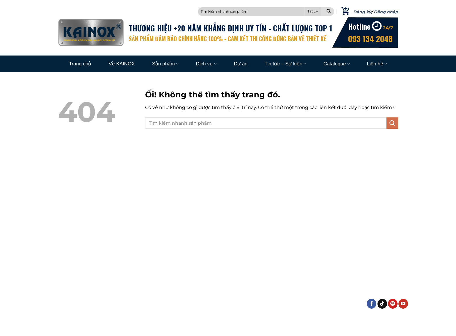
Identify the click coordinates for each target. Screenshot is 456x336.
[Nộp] (328, 11)
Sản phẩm (165, 64)
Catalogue (336, 64)
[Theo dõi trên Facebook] (371, 304)
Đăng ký (362, 12)
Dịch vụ (206, 64)
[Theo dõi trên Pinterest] (393, 304)
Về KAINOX (121, 64)
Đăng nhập (386, 12)
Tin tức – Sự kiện (285, 64)
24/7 (388, 28)
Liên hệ (377, 64)
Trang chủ (80, 64)
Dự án (240, 64)
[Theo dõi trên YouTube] (403, 304)
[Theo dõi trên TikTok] (382, 304)
